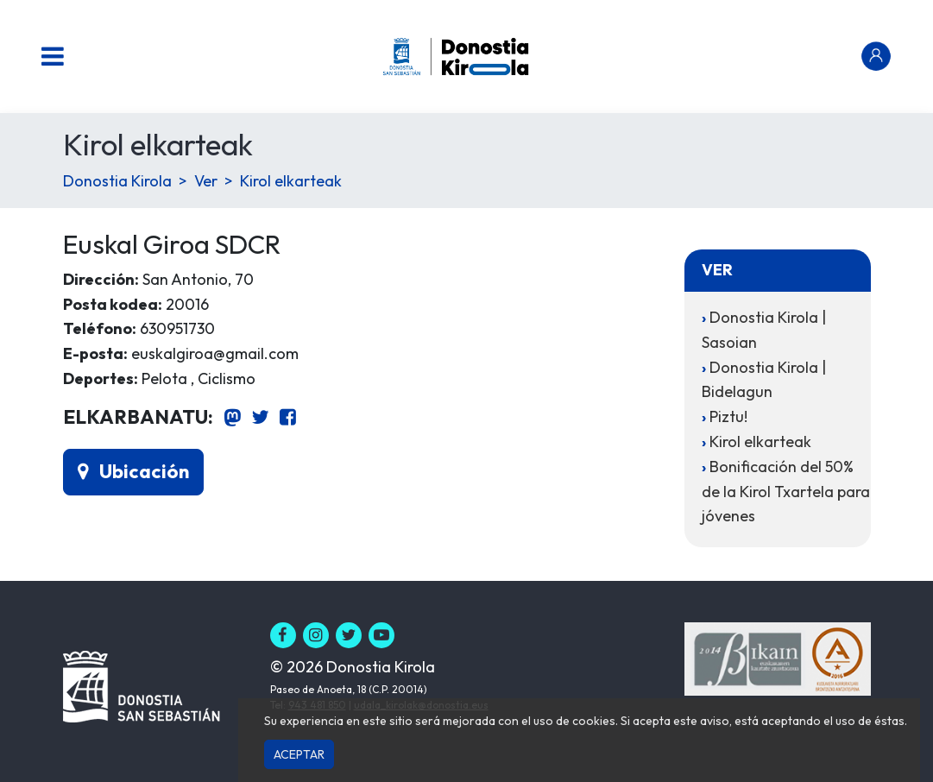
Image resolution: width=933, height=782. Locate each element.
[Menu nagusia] (52, 56)
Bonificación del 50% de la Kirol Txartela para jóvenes (786, 492)
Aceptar (299, 754)
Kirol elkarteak (291, 181)
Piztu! (728, 416)
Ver (205, 181)
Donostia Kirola (117, 181)
